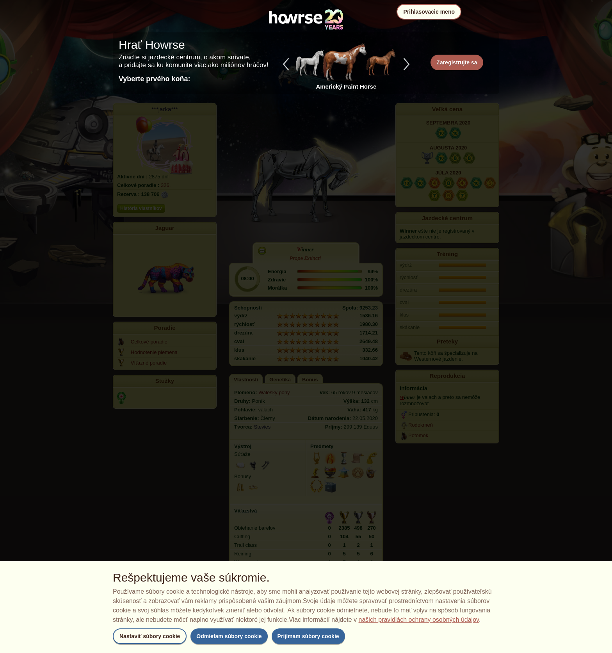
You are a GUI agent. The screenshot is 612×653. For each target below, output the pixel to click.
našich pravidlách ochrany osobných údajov (419, 619)
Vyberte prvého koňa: (154, 79)
